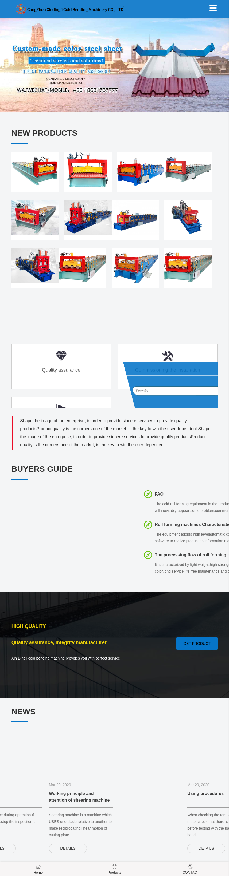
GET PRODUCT (197, 643)
